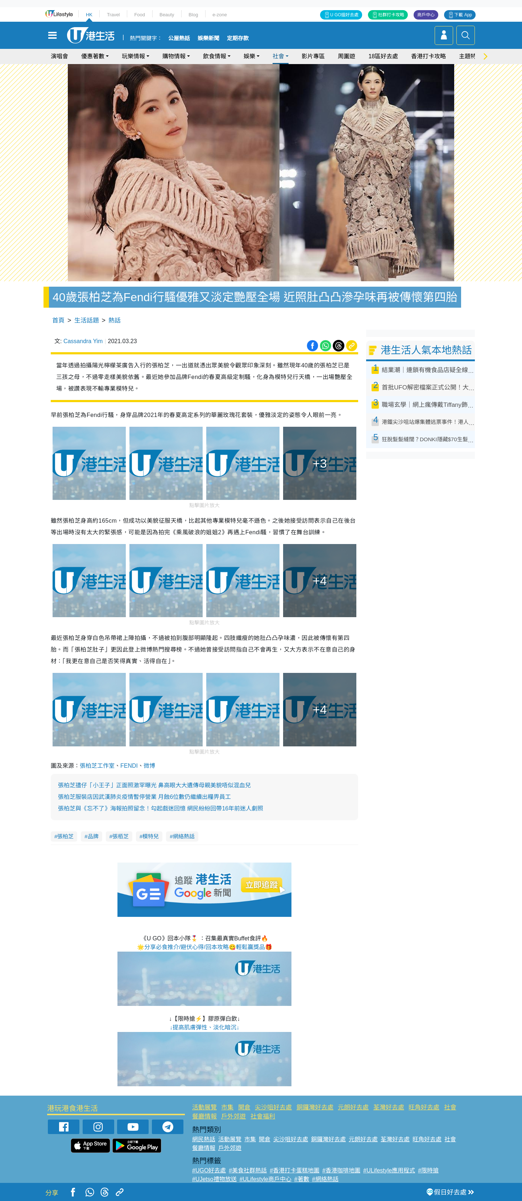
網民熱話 (203, 1139)
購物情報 (174, 56)
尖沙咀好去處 (273, 1107)
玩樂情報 (133, 56)
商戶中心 (426, 14)
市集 (227, 1107)
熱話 (114, 320)
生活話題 (86, 320)
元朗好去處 (353, 1107)
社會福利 (262, 1116)
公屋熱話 (179, 38)
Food (139, 14)
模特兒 (150, 836)
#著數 (301, 1179)
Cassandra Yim (83, 341)
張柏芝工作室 (97, 766)
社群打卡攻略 (391, 14)
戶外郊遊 (233, 1116)
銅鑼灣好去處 (315, 1107)
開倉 (244, 1107)
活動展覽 (204, 1107)
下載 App (463, 14)
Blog (193, 14)
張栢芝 (120, 836)
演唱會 (59, 56)
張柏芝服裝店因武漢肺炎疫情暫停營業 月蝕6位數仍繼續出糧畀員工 (144, 797)
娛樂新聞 (208, 38)
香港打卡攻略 (428, 56)
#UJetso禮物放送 (214, 1179)
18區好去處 (383, 56)
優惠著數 (92, 56)
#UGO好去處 (209, 1170)
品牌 (93, 836)
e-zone (219, 14)
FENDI (129, 766)
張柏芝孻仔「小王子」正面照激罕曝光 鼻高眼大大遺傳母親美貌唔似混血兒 (154, 785)
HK (89, 14)
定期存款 (238, 38)
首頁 (58, 320)
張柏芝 (65, 836)
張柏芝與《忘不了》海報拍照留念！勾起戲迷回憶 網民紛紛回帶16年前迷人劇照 (160, 808)
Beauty (167, 14)
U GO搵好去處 (344, 14)
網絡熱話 (184, 836)
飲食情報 (214, 56)
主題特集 (470, 56)
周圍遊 (346, 56)
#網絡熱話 (325, 1179)
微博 (149, 766)
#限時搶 (428, 1170)
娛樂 (249, 56)
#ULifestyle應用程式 (389, 1170)
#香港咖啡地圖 (341, 1170)
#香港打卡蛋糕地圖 (294, 1170)
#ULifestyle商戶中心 (265, 1179)
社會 (278, 56)
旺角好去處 (424, 1107)
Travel (113, 14)
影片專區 (313, 56)
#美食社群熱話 (248, 1170)
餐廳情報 (204, 1116)
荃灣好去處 (388, 1107)
